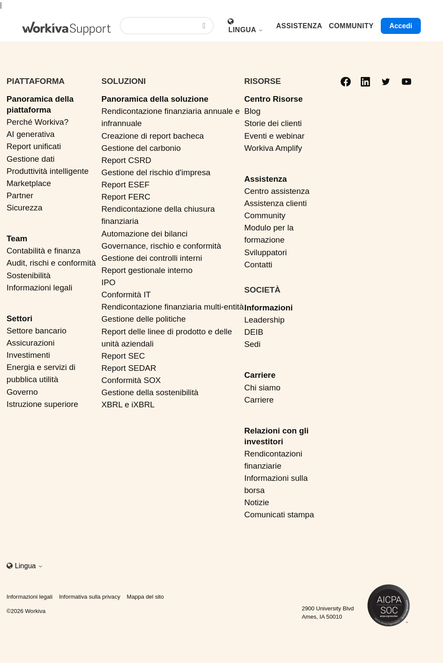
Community (264, 215)
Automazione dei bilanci (144, 233)
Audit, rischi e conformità (51, 262)
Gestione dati (31, 158)
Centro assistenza (276, 191)
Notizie (256, 502)
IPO (108, 282)
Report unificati (34, 146)
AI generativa (31, 134)
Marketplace (29, 183)
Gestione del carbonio (141, 148)
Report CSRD (126, 160)
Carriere (259, 375)
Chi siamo (262, 387)
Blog (252, 111)
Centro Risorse (273, 98)
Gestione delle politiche (143, 318)
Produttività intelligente (48, 171)
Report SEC (123, 355)
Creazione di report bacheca (152, 135)
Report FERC (126, 196)
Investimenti (28, 355)
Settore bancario (37, 330)
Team (17, 238)
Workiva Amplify (273, 148)
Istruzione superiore (42, 404)
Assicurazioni (30, 342)
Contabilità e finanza (44, 250)
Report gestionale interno (147, 270)
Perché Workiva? (37, 122)
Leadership (264, 319)
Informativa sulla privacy (90, 596)
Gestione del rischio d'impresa (156, 172)
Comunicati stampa (279, 514)
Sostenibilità (28, 275)
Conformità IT (126, 294)
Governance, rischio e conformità (161, 245)
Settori (19, 318)
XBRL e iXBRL (127, 404)
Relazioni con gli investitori (276, 436)
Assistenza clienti (275, 203)
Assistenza (265, 178)
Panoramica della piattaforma (40, 104)
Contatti (258, 264)
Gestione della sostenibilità (149, 392)
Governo (22, 391)
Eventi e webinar (274, 135)
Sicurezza (24, 207)
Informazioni (268, 307)
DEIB (253, 331)
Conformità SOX (131, 380)
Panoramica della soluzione (154, 98)
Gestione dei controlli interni (151, 258)
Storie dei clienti (273, 123)
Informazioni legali (39, 287)
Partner (20, 195)
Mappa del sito (145, 596)
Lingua (246, 29)
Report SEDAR (128, 368)
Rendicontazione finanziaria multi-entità (172, 306)
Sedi (252, 344)
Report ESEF (125, 184)
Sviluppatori (265, 252)
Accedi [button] (400, 26)
